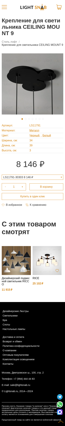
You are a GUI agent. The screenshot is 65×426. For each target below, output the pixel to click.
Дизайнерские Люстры (16, 311)
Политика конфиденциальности (21, 346)
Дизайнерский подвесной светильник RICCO (16, 281)
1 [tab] (22, 119)
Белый (46, 135)
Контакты (8, 363)
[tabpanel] (32, 84)
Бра (5, 320)
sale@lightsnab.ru (20, 385)
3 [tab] (29, 119)
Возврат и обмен (12, 341)
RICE (36, 278)
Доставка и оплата (13, 337)
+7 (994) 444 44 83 (24, 378)
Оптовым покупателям (16, 355)
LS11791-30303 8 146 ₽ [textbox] (18, 177)
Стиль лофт (9, 41)
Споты (6, 324)
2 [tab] (26, 119)
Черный (34, 135)
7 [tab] (43, 119)
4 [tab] (32, 119)
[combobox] (32, 177)
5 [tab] (36, 119)
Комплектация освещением (18, 359)
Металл (34, 130)
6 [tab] (39, 119)
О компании (9, 350)
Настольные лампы (14, 329)
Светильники (10, 315)
